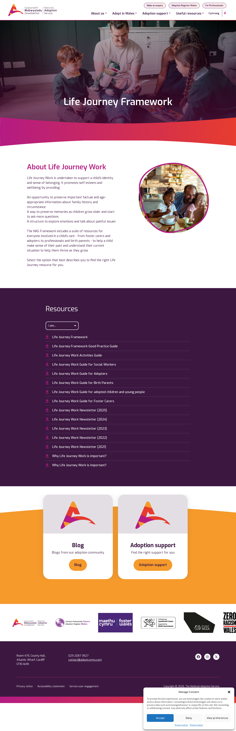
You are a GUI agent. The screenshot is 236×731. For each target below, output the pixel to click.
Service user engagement (84, 686)
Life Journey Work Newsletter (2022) (76, 437)
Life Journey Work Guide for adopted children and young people (95, 392)
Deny (189, 718)
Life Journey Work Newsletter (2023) (76, 428)
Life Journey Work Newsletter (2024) (76, 419)
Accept (160, 718)
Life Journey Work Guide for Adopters (76, 373)
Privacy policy (181, 725)
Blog (78, 565)
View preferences (217, 718)
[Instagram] (207, 657)
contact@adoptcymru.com (85, 660)
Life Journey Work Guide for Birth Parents (79, 382)
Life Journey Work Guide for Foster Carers (80, 401)
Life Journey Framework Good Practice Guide (82, 346)
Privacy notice (25, 686)
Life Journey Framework (67, 337)
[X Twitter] (216, 657)
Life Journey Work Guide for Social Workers (81, 364)
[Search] (225, 13)
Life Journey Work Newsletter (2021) (76, 446)
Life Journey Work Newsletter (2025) (76, 410)
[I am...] (62, 326)
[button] (229, 692)
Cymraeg (214, 13)
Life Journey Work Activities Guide (74, 355)
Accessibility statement (51, 686)
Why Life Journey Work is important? (76, 456)
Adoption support (153, 565)
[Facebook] (198, 657)
